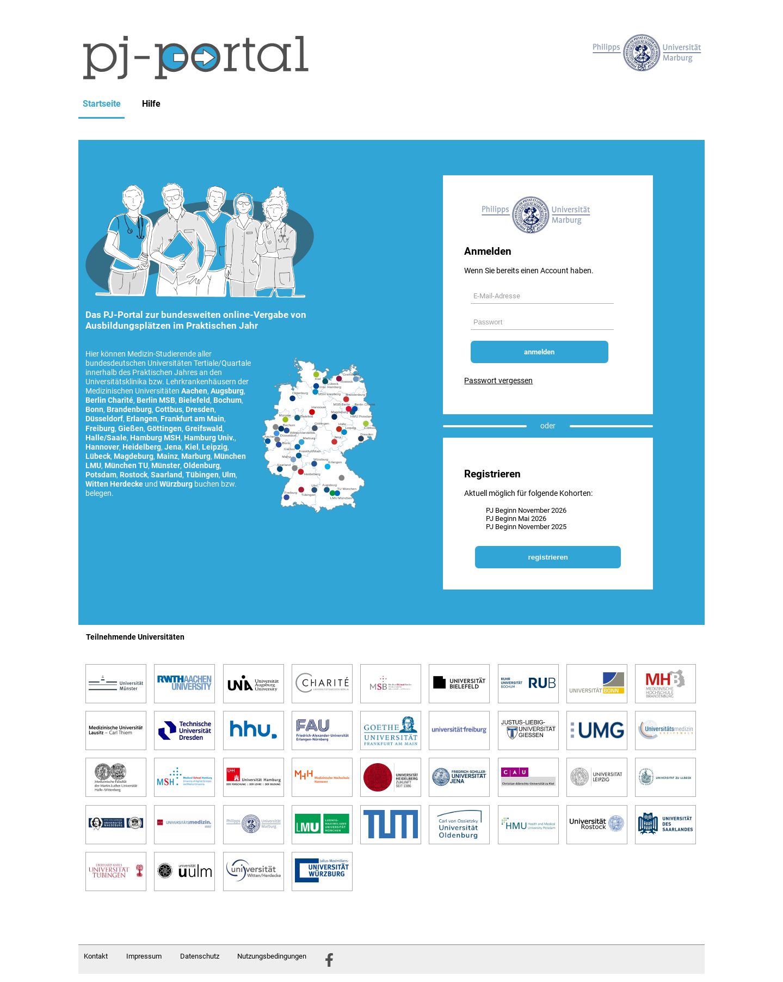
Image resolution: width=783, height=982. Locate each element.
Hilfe (151, 104)
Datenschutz (199, 956)
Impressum (144, 956)
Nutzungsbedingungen (271, 956)
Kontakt (96, 956)
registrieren (548, 557)
